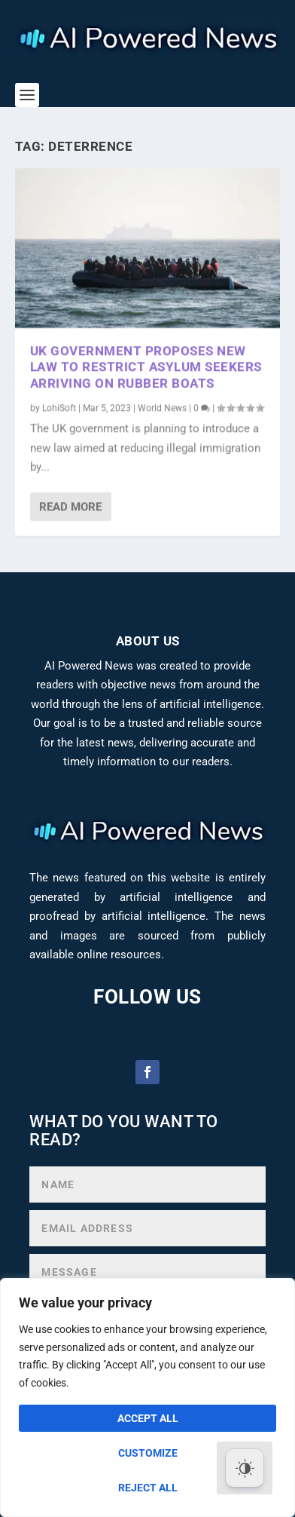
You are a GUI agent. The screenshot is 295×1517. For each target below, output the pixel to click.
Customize (148, 1453)
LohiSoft (59, 407)
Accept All (147, 1418)
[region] (147, 1397)
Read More (70, 506)
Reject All (148, 1488)
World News (162, 407)
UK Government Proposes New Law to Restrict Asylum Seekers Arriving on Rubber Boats (146, 366)
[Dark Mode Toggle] (244, 1468)
